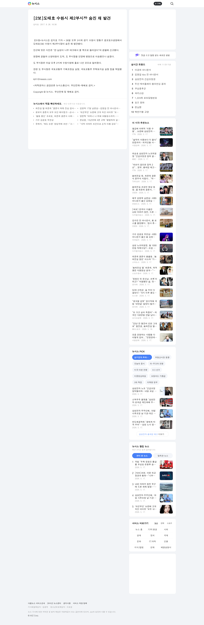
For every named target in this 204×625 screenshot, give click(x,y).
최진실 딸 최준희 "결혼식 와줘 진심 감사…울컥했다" (56, 108)
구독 (158, 3)
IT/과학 (152, 541)
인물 (166, 541)
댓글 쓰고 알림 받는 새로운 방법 (152, 55)
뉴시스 (36, 3)
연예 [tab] (162, 523)
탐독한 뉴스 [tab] (163, 455)
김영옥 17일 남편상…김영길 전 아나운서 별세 (100, 108)
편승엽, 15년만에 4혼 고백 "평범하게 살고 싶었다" (100, 119)
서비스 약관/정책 (80, 603)
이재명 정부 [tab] (152, 382)
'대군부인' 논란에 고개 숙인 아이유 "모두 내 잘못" (100, 112)
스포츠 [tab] (169, 523)
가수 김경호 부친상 (45, 119)
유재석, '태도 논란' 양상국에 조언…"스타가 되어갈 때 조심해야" (56, 123)
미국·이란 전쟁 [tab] (140, 369)
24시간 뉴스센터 (54, 603)
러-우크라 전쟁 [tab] (156, 363)
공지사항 (67, 603)
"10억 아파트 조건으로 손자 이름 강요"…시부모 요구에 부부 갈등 (100, 123)
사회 (166, 529)
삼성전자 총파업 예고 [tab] (143, 357)
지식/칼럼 (139, 547)
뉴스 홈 (138, 529)
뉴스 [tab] (156, 523)
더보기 (152, 434)
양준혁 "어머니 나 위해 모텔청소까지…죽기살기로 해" (100, 116)
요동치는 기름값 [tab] (158, 376)
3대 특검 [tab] (138, 382)
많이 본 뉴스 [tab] (142, 455)
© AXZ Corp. (33, 615)
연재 (152, 547)
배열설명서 (166, 547)
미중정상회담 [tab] (140, 376)
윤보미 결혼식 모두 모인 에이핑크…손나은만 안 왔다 (56, 112)
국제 (166, 535)
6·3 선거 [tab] (156, 369)
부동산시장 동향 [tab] (162, 357)
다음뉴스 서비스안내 (36, 603)
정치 (152, 535)
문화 (139, 541)
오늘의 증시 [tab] (139, 363)
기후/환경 (152, 529)
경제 (139, 535)
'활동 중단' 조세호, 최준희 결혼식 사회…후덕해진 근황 (56, 116)
